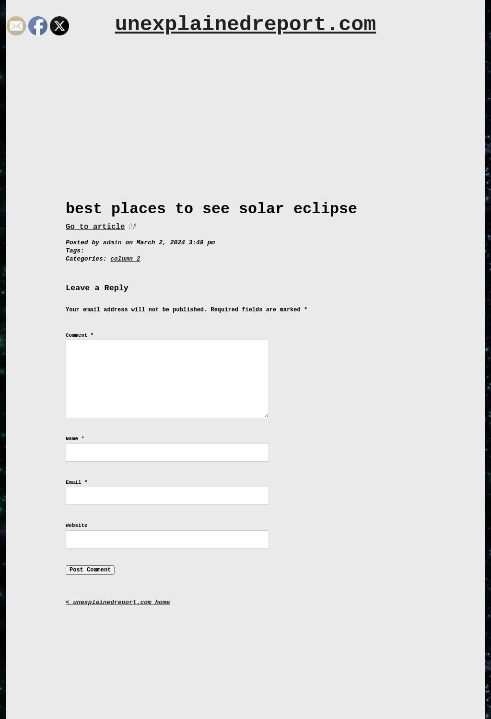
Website (76, 525)
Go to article (95, 227)
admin (112, 242)
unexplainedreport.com (245, 24)
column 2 (125, 258)
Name (75, 439)
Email (76, 482)
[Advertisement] (245, 128)
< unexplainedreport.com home (118, 602)
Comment (80, 335)
